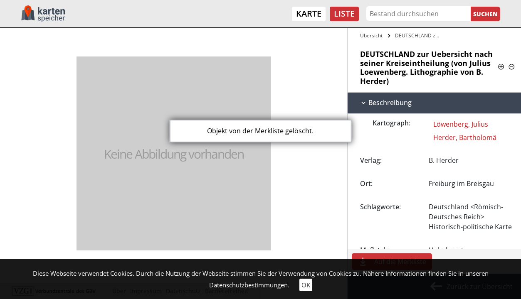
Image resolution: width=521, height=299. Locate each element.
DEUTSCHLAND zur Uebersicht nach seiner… (419, 35)
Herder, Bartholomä (464, 137)
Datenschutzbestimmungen (248, 285)
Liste (344, 13)
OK (305, 285)
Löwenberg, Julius (460, 124)
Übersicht (371, 35)
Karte (308, 13)
